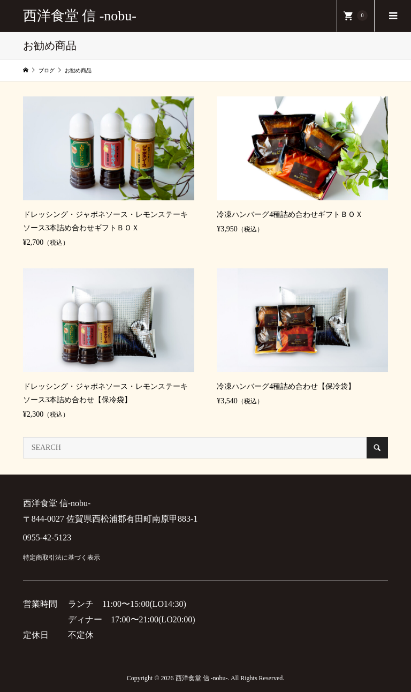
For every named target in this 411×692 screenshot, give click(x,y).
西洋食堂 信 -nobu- (79, 16)
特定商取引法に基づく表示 (61, 557)
